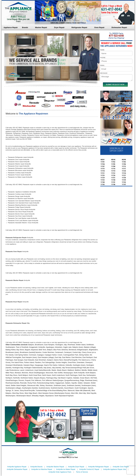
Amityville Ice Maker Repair (65, 469)
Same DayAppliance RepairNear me (124, 95)
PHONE (102, 57)
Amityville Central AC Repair (89, 469)
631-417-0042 (111, 9)
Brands (25, 27)
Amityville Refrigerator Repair (98, 467)
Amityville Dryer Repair (76, 467)
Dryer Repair (59, 27)
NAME (102, 50)
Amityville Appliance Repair (16, 467)
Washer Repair (41, 27)
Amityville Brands (36, 467)
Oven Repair (99, 27)
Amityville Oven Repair (121, 467)
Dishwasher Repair (119, 27)
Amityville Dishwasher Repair (17, 469)
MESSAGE (103, 73)
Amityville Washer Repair (55, 467)
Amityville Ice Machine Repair (41, 469)
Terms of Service (82, 472)
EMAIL (102, 65)
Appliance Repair (11, 27)
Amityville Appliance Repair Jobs (114, 469)
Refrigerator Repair (79, 27)
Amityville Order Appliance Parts (59, 472)
